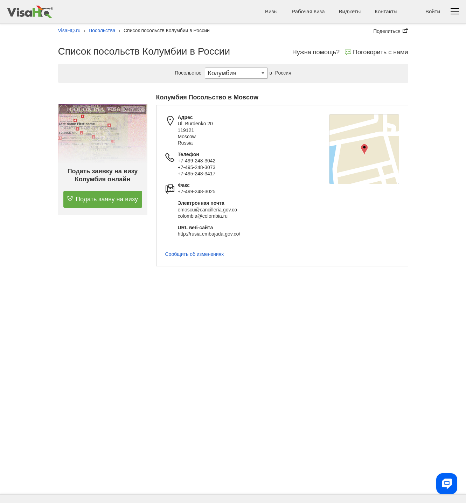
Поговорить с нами (376, 52)
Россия (279, 73)
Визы (271, 11)
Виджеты (350, 11)
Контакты (386, 11)
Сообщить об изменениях (194, 254)
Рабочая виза (308, 11)
